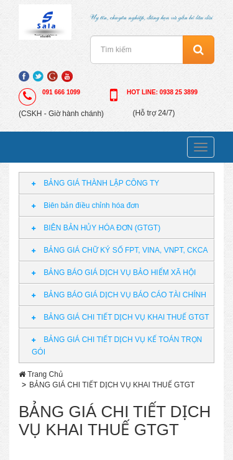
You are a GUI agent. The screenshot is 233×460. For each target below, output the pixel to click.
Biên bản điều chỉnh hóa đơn (85, 205)
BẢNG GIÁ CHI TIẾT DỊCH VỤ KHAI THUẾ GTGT (120, 317)
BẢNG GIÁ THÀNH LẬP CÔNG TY (95, 183)
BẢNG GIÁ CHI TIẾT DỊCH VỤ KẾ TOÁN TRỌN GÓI (117, 345)
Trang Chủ (45, 374)
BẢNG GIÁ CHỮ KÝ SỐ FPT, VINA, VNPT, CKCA (120, 250)
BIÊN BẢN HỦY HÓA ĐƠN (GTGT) (96, 227)
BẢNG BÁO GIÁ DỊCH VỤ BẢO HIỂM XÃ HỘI (114, 272)
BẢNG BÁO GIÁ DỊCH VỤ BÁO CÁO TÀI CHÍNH (119, 295)
